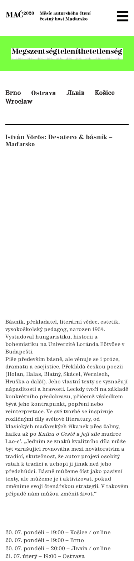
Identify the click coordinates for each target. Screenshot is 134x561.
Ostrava (43, 93)
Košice (105, 93)
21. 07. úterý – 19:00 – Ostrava (45, 557)
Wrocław (18, 102)
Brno (13, 93)
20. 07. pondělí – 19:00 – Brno (44, 541)
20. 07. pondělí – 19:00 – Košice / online (57, 533)
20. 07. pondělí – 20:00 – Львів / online (57, 549)
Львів (75, 93)
